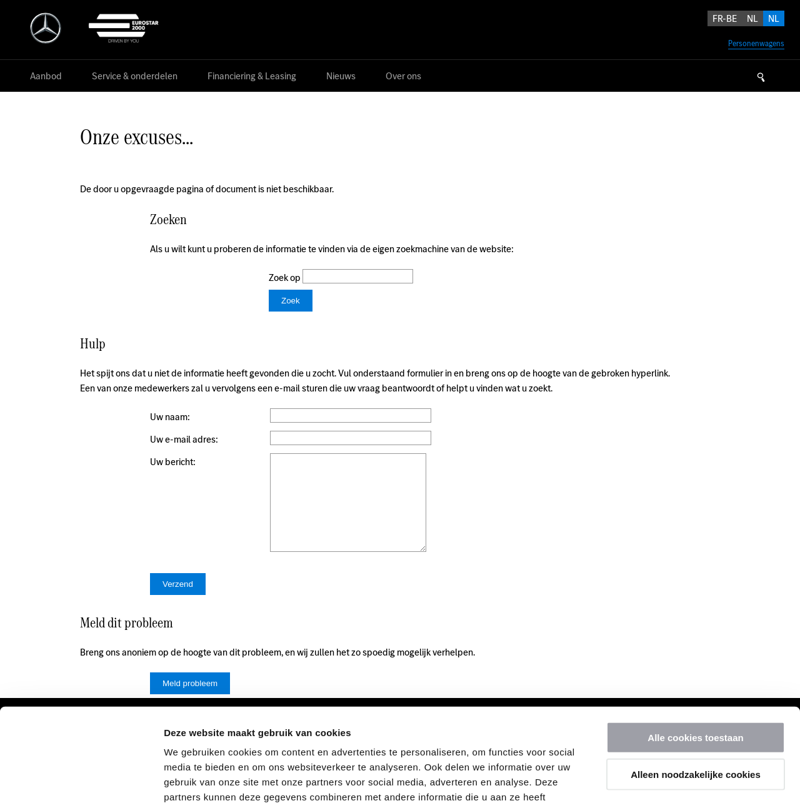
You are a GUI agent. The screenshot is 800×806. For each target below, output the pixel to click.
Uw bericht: (173, 461)
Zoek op (285, 277)
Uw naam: (170, 416)
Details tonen (675, 781)
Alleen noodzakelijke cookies (696, 678)
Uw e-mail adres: (184, 439)
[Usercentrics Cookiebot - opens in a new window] (81, 781)
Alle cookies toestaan (695, 641)
